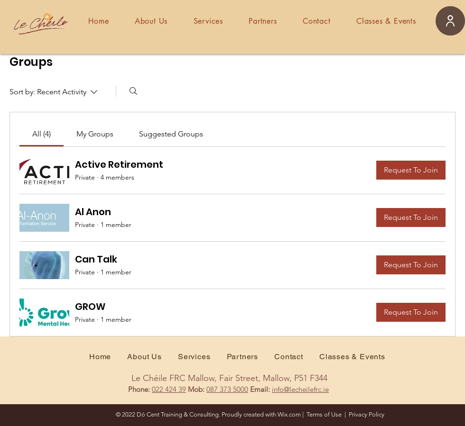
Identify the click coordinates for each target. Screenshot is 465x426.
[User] (450, 21)
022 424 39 (169, 389)
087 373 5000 (227, 389)
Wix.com (289, 414)
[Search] (133, 91)
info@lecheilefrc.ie (300, 389)
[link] (41, 133)
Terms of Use (324, 414)
